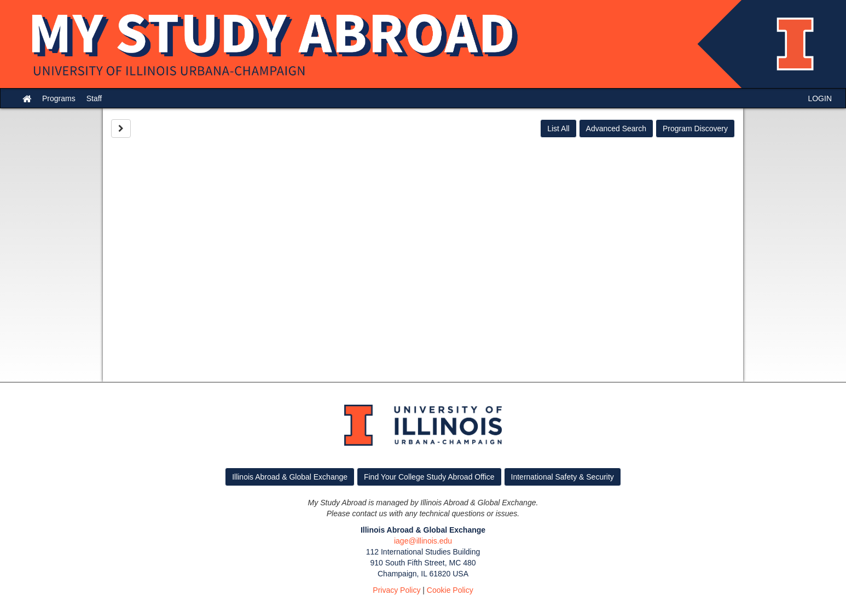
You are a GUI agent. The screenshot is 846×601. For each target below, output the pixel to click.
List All (558, 128)
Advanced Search (616, 128)
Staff (94, 98)
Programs (59, 98)
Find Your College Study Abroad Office (429, 476)
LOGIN (820, 98)
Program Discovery (695, 128)
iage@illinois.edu (423, 540)
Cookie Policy (450, 590)
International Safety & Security (562, 476)
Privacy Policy (396, 590)
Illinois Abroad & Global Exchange (289, 476)
